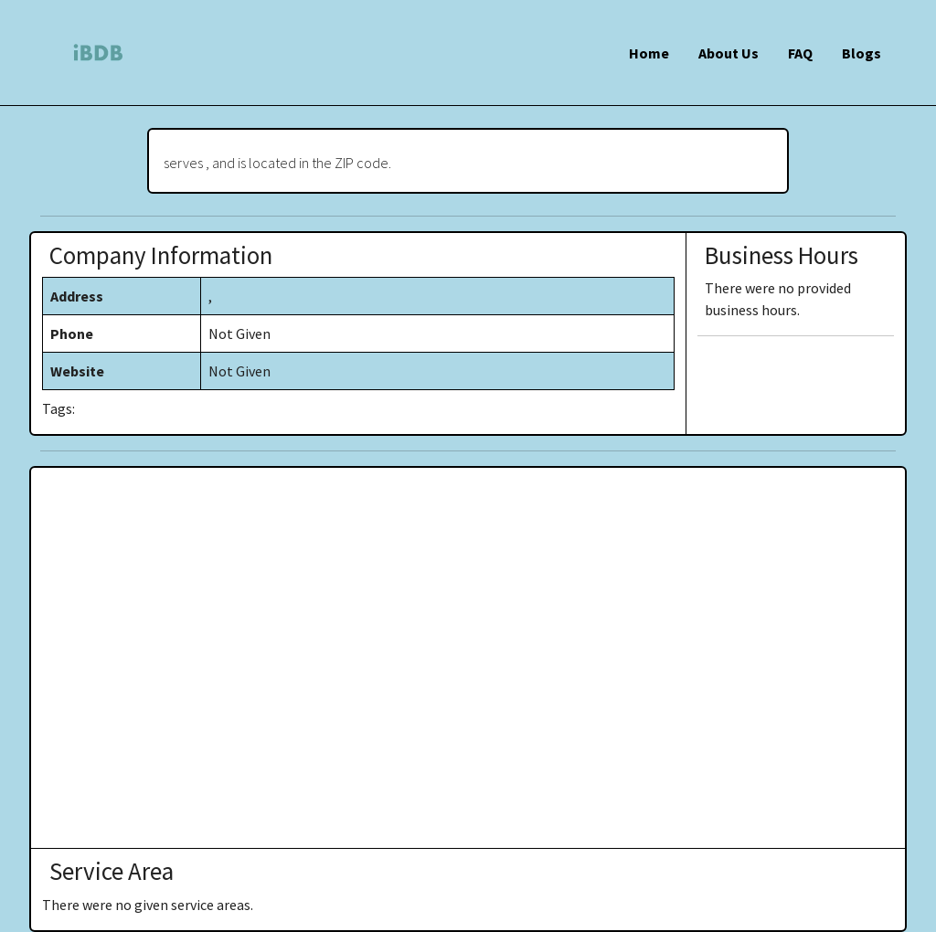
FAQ (800, 53)
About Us (728, 53)
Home (649, 53)
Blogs (861, 53)
